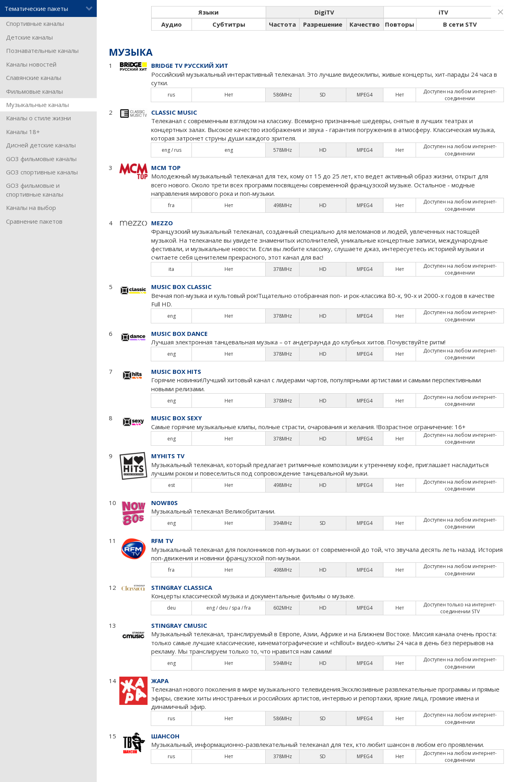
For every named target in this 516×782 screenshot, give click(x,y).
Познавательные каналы (42, 50)
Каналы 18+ (23, 132)
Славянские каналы (33, 77)
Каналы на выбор (31, 207)
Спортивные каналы (35, 23)
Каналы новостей (31, 64)
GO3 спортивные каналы (42, 172)
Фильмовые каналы (34, 91)
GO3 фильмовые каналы (41, 159)
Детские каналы (29, 37)
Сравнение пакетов (34, 221)
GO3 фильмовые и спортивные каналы (34, 189)
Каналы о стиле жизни (38, 118)
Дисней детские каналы (41, 145)
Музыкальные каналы (37, 105)
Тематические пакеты (48, 8)
